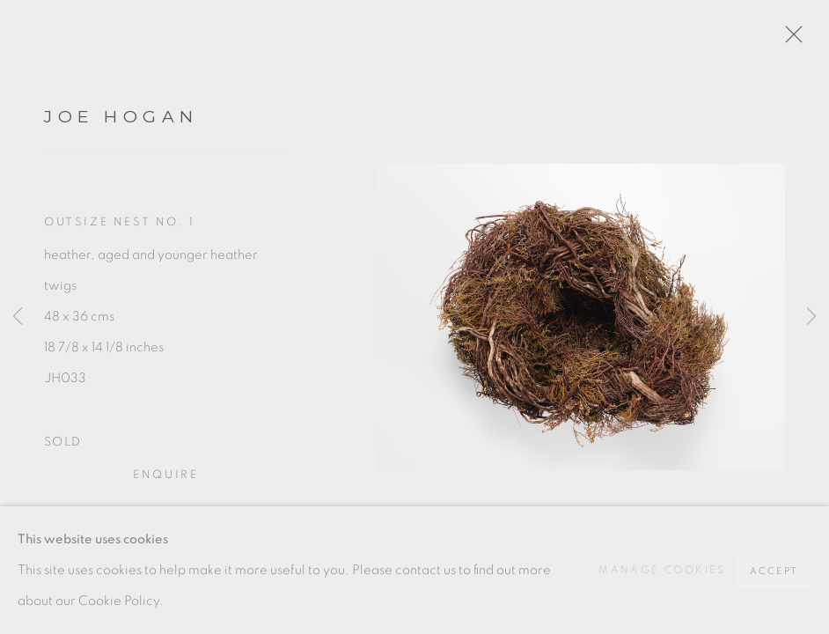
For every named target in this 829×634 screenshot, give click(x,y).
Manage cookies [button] (662, 569)
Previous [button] (17, 317)
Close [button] (789, 39)
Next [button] (811, 317)
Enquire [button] (165, 475)
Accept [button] (774, 571)
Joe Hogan (121, 117)
